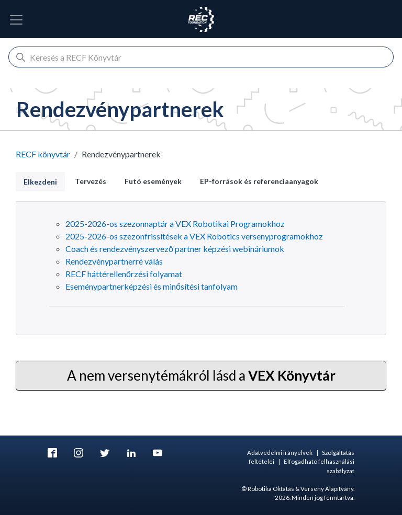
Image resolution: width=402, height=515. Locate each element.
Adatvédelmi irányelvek (279, 452)
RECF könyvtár (43, 154)
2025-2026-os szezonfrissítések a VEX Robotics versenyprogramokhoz (194, 236)
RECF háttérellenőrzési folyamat (123, 274)
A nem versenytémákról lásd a (201, 375)
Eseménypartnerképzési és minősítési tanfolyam (151, 286)
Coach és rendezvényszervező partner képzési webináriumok (174, 249)
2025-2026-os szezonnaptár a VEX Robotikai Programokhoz (175, 223)
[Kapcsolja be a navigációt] (16, 20)
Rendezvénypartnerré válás (114, 261)
